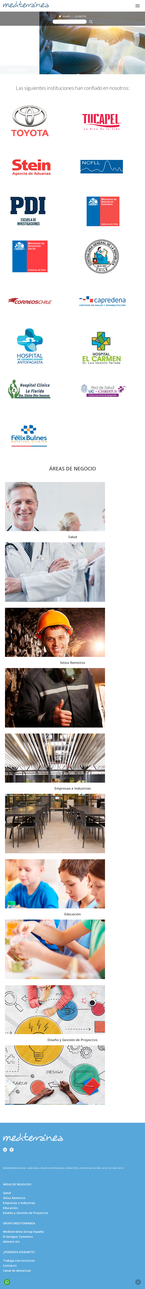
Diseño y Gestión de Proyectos (25, 1213)
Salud (7, 1193)
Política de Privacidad (52, 1168)
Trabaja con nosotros (19, 1260)
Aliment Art (11, 1241)
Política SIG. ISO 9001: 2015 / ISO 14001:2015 (101, 1168)
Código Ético (72, 1168)
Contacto (10, 1265)
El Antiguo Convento (18, 1237)
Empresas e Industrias (19, 1203)
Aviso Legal (33, 1168)
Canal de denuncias (17, 1270)
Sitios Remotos (14, 1198)
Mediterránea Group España (23, 1232)
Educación (10, 1208)
